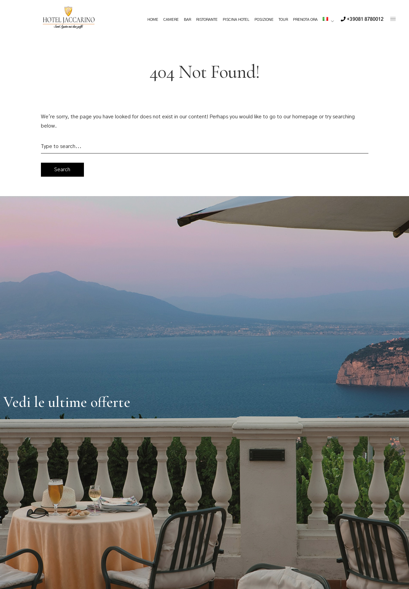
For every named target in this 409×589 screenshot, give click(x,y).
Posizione (264, 19)
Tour (283, 19)
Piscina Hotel (236, 19)
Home (152, 19)
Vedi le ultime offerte (66, 402)
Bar (187, 19)
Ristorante (207, 19)
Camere (171, 19)
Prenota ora (305, 19)
